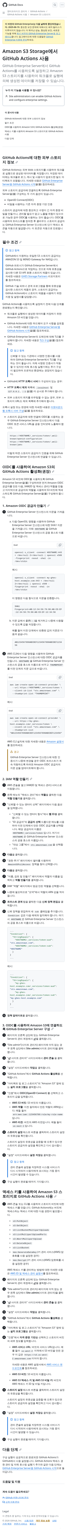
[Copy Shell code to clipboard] (60, 545)
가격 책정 (7, 1523)
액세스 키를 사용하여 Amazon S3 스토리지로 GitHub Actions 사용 (32, 1194)
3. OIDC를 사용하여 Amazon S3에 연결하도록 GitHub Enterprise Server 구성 (32, 1027)
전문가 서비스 (20, 1523)
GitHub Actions (37, 11)
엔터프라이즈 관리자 (17, 11)
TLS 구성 (44, 340)
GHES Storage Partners (34, 276)
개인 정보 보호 (43, 1520)
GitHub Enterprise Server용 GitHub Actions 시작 (29, 1468)
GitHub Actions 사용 (17, 14)
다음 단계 (12, 1449)
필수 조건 (12, 241)
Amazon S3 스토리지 (40, 14)
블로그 (33, 1523)
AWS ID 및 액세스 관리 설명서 (26, 1273)
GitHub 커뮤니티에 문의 (15, 1497)
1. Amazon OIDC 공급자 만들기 (26, 506)
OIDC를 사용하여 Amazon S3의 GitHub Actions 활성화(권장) (28, 469)
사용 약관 (29, 1520)
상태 (54, 1520)
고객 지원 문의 (10, 1501)
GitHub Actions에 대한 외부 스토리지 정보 (31, 159)
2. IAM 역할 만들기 (17, 779)
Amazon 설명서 (55, 741)
